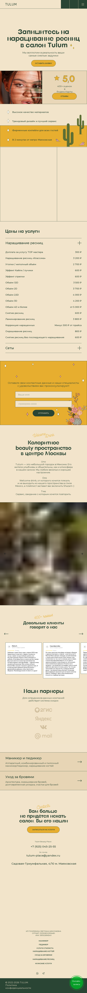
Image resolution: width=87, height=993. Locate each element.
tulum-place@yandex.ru (43, 855)
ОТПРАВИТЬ (43, 413)
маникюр (43, 941)
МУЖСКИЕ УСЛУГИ (43, 963)
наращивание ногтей (43, 951)
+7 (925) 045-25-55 (43, 846)
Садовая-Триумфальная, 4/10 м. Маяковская (43, 863)
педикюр (43, 945)
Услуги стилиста (45, 948)
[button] (43, 63)
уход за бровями (43, 955)
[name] (43, 394)
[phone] (43, 404)
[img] (82, 4)
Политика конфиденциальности (18, 986)
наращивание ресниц (43, 959)
